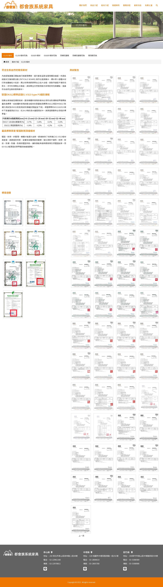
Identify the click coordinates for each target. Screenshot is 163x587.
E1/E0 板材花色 (21, 55)
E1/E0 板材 (7, 55)
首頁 (6, 62)
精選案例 (116, 5)
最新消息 (137, 5)
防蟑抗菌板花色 (79, 55)
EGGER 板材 (35, 55)
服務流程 (127, 5)
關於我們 (83, 5)
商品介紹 (94, 5)
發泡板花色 (92, 55)
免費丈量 (148, 5)
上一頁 (81, 535)
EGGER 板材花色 (50, 55)
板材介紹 (105, 5)
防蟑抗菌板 (64, 55)
